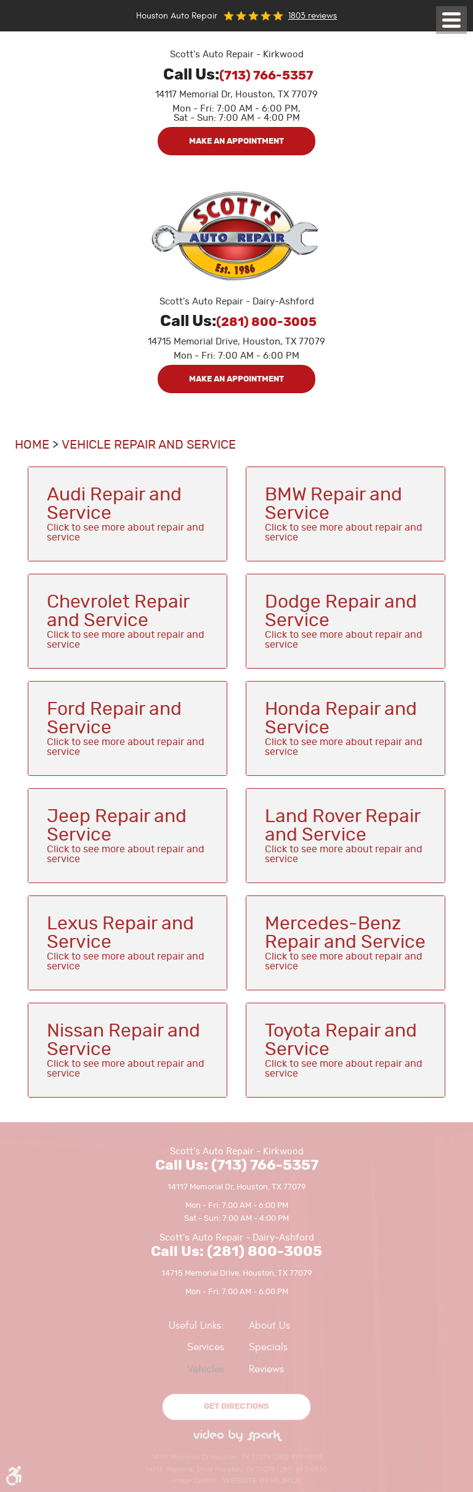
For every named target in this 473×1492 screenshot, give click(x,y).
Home (32, 445)
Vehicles (205, 1369)
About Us (269, 1325)
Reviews (266, 1369)
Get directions (236, 1407)
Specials (268, 1347)
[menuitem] (122, 1347)
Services (205, 1347)
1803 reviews (312, 15)
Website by (261, 1480)
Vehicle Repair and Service (149, 445)
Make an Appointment (236, 141)
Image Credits (194, 1480)
